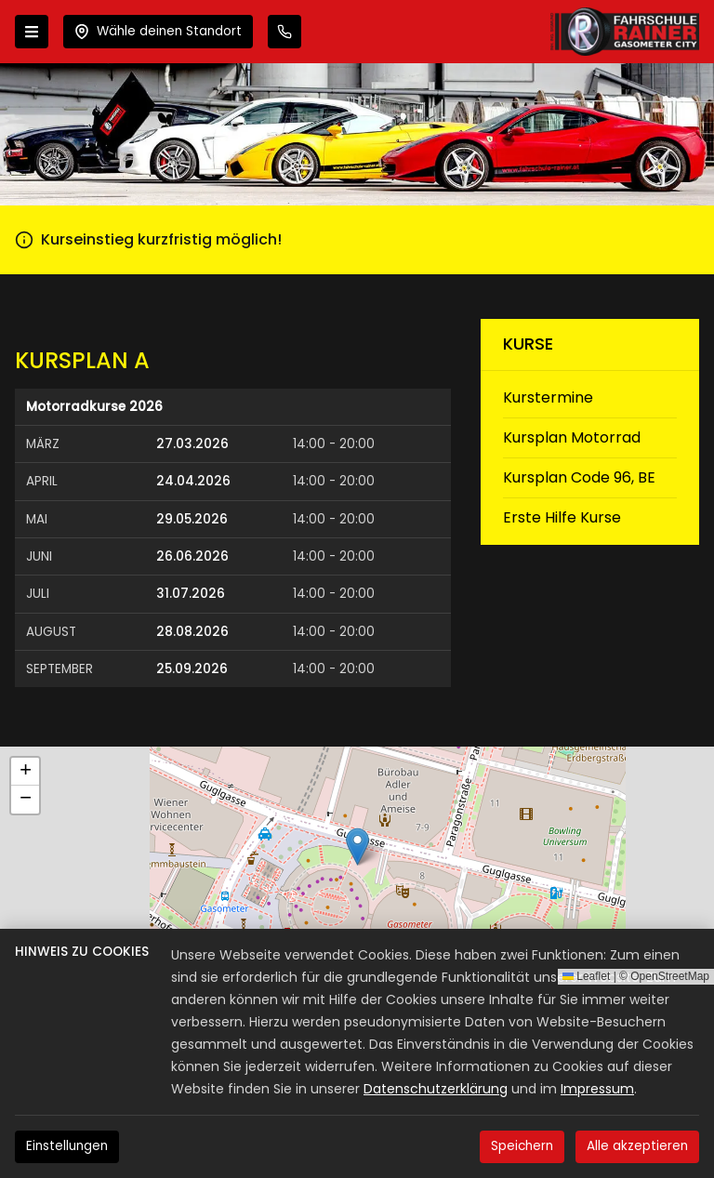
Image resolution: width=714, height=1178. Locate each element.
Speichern (522, 1146)
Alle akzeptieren (637, 1146)
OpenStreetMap (669, 976)
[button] (357, 846)
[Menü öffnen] (31, 31)
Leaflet (586, 976)
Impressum (597, 1088)
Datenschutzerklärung (436, 1088)
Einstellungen (67, 1146)
